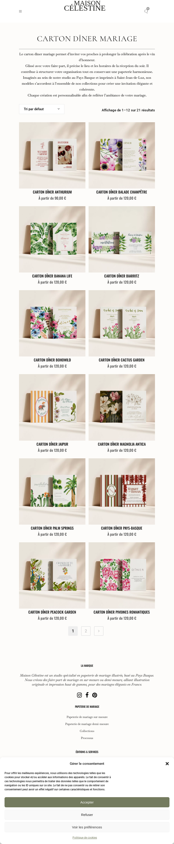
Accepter (87, 802)
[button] (167, 763)
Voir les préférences (87, 827)
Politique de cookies (84, 837)
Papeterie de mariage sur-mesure (87, 717)
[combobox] (41, 109)
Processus (87, 738)
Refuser (87, 815)
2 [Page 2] (86, 631)
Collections (87, 731)
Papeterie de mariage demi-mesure (87, 724)
